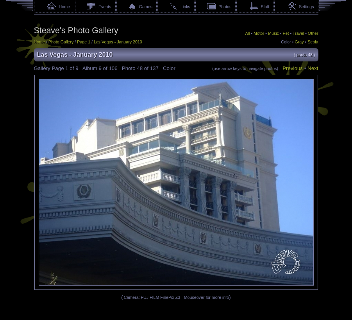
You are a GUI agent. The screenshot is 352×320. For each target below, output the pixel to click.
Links (185, 6)
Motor (259, 33)
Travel (298, 33)
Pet (286, 33)
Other (313, 33)
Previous (292, 68)
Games (145, 6)
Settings (306, 6)
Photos (224, 6)
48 (140, 68)
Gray (299, 42)
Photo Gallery (61, 42)
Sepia (312, 42)
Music (273, 33)
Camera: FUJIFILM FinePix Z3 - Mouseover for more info (176, 297)
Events (104, 6)
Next (312, 68)
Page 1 (83, 42)
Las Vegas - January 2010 (118, 42)
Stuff (265, 6)
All (247, 33)
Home (64, 6)
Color (286, 42)
